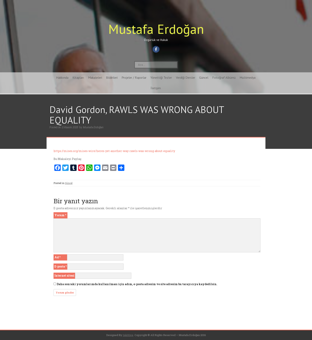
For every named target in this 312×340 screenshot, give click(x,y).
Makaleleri (95, 77)
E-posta (61, 266)
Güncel (203, 77)
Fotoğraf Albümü (224, 77)
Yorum (60, 215)
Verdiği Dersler (185, 77)
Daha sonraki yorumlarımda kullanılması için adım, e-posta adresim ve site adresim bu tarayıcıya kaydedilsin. (137, 284)
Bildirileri (112, 77)
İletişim (156, 88)
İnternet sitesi (64, 275)
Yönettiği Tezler (161, 77)
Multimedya (247, 77)
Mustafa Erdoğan (156, 28)
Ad (57, 257)
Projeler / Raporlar (134, 77)
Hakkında (62, 77)
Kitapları (78, 77)
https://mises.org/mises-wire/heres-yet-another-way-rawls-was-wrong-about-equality (114, 151)
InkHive (128, 335)
